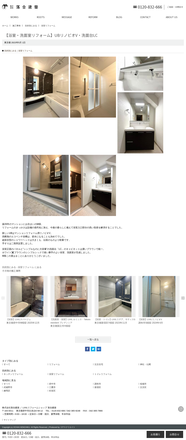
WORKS (14, 17)
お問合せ (174, 434)
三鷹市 (52, 387)
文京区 (143, 387)
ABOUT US (171, 17)
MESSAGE (67, 17)
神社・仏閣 (145, 364)
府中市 (52, 384)
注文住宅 (99, 364)
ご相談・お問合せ (175, 6)
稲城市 (143, 384)
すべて (7, 364)
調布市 (98, 384)
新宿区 (98, 387)
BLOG (119, 17)
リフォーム (54, 364)
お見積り (155, 434)
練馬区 (7, 390)
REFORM (93, 17)
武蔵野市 (8, 387)
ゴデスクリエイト (67, 427)
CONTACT (145, 17)
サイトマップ (10, 420)
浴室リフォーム (56, 374)
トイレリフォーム (103, 374)
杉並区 (52, 390)
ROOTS (41, 17)
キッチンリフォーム (13, 374)
